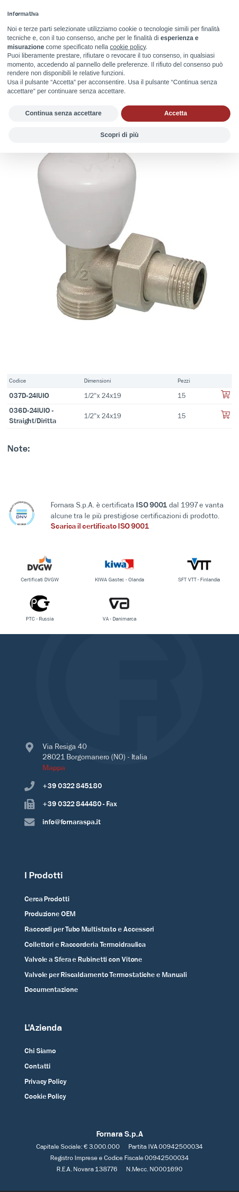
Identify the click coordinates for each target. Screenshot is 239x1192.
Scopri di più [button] (119, 134)
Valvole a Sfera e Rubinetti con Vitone (83, 960)
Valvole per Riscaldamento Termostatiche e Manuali (105, 975)
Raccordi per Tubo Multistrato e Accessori (89, 930)
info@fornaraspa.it (62, 822)
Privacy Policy (45, 1082)
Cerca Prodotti (47, 899)
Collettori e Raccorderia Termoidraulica (85, 945)
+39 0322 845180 (63, 786)
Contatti (37, 1067)
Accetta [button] (175, 113)
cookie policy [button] (127, 46)
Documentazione (51, 990)
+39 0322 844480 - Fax (70, 804)
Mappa (53, 768)
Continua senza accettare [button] (63, 113)
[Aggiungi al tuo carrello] (225, 397)
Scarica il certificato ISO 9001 (100, 527)
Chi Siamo (40, 1051)
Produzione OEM (49, 914)
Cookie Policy (45, 1097)
